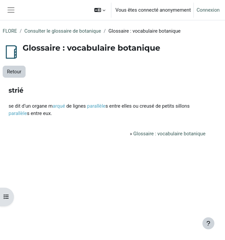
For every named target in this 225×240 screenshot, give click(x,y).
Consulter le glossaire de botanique (62, 31)
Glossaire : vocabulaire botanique (169, 134)
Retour (14, 72)
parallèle (96, 106)
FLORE (10, 31)
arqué (59, 106)
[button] (100, 10)
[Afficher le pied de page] (208, 223)
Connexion (208, 10)
